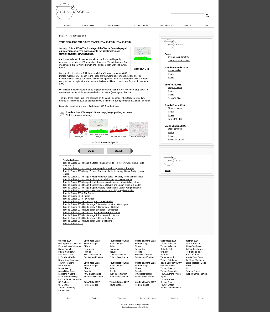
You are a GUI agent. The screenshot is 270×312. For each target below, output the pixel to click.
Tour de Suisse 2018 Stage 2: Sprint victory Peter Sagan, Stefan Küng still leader (102, 187)
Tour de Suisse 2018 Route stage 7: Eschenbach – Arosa (91, 215)
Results (87, 251)
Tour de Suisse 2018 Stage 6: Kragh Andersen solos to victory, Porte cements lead (103, 176)
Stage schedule (175, 87)
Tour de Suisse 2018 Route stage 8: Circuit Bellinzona (89, 217)
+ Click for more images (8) (105, 142)
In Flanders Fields (66, 257)
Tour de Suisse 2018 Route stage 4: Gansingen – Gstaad (90, 206)
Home (61, 35)
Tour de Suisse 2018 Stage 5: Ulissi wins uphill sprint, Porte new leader (97, 179)
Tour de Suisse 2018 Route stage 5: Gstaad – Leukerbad (90, 209)
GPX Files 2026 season (179, 60)
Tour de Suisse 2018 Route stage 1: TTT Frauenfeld (88, 201)
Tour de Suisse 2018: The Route (78, 193)
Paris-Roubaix (64, 265)
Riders (171, 77)
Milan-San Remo (193, 246)
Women (187, 25)
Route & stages (91, 243)
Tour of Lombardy (66, 287)
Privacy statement (148, 298)
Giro (188, 268)
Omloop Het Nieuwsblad (69, 243)
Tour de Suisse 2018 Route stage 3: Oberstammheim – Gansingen (95, 204)
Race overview (174, 70)
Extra (205, 25)
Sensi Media (143, 307)
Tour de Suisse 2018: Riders (76, 195)
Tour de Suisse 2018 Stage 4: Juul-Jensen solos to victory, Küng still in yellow (101, 182)
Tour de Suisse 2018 (73, 223)
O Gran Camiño (167, 265)
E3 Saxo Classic (65, 254)
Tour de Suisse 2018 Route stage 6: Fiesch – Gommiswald (91, 212)
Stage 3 (118, 150)
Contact (201, 298)
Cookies (174, 298)
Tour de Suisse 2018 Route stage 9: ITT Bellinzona (87, 220)
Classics (66, 25)
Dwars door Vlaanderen (69, 260)
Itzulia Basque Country (171, 262)
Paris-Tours (63, 290)
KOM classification (92, 254)
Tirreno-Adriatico (168, 257)
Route (171, 74)
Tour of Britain (167, 284)
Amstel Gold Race (66, 271)
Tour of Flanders (66, 262)
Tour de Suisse (167, 279)
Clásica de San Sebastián (70, 279)
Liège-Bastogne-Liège (68, 276)
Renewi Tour (166, 282)
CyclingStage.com (75, 11)
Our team (122, 298)
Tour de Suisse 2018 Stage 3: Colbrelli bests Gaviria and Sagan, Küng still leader (102, 184)
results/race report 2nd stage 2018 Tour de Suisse (94, 106)
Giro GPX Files (174, 98)
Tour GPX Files (175, 118)
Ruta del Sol (166, 249)
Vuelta (189, 265)
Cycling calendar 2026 (178, 56)
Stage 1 (92, 150)
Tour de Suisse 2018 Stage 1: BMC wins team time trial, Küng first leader (98, 190)
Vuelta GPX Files (176, 139)
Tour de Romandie (169, 271)
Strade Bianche (65, 249)
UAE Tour (164, 251)
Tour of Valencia (168, 243)
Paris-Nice (165, 254)
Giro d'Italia (88, 25)
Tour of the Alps (167, 268)
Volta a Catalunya (168, 260)
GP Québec (63, 282)
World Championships (170, 287)
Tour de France (113, 25)
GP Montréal (64, 284)
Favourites (89, 249)
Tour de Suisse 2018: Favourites (78, 198)
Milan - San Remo (66, 251)
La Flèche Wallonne (67, 273)
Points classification (93, 257)
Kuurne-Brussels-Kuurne (69, 246)
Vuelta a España (140, 25)
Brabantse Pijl (64, 268)
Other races (166, 25)
